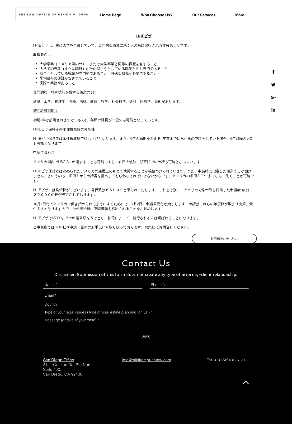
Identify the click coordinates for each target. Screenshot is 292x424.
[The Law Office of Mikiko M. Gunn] (53, 14)
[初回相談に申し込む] (224, 238)
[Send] (146, 336)
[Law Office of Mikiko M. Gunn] (273, 72)
